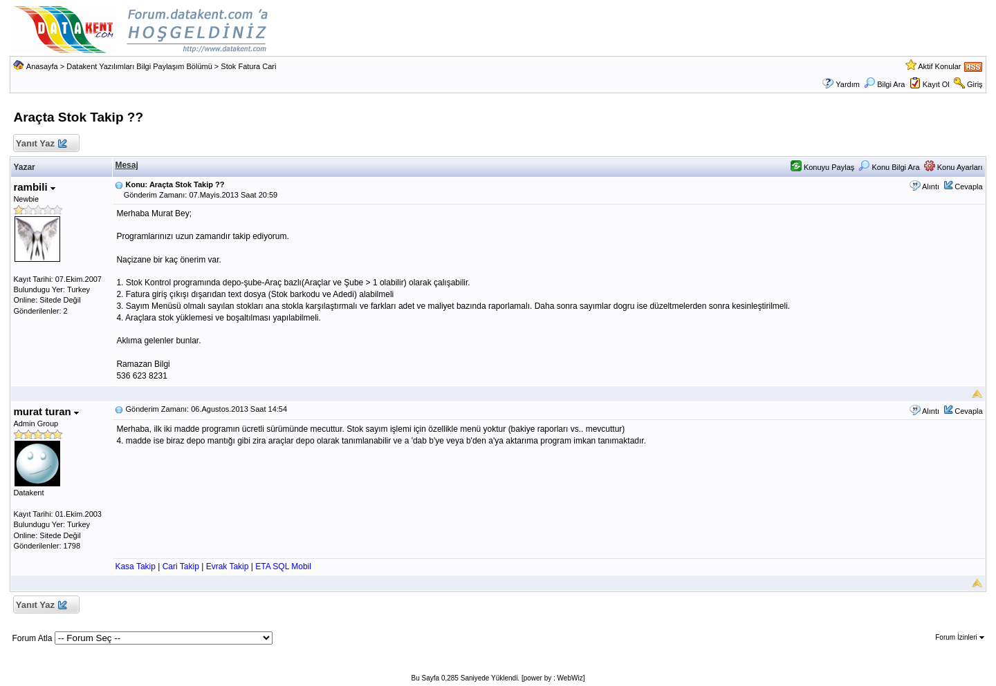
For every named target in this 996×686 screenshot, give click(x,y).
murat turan (46, 411)
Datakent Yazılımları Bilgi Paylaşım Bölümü (139, 66)
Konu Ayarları (953, 167)
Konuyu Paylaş (822, 167)
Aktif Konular (939, 66)
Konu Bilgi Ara (888, 167)
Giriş (975, 84)
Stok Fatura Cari (248, 66)
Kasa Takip (135, 566)
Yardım (848, 84)
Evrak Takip (227, 566)
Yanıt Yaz (40, 144)
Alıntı (930, 186)
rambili (34, 187)
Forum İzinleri (959, 637)
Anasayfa (42, 66)
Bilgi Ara (884, 84)
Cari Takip (181, 566)
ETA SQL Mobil (283, 566)
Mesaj (126, 165)
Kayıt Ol (936, 84)
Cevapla (968, 186)
